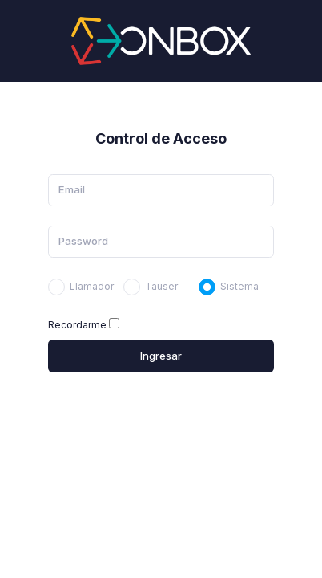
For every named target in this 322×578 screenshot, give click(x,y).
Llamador (92, 286)
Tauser (161, 286)
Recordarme (77, 325)
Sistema (239, 286)
